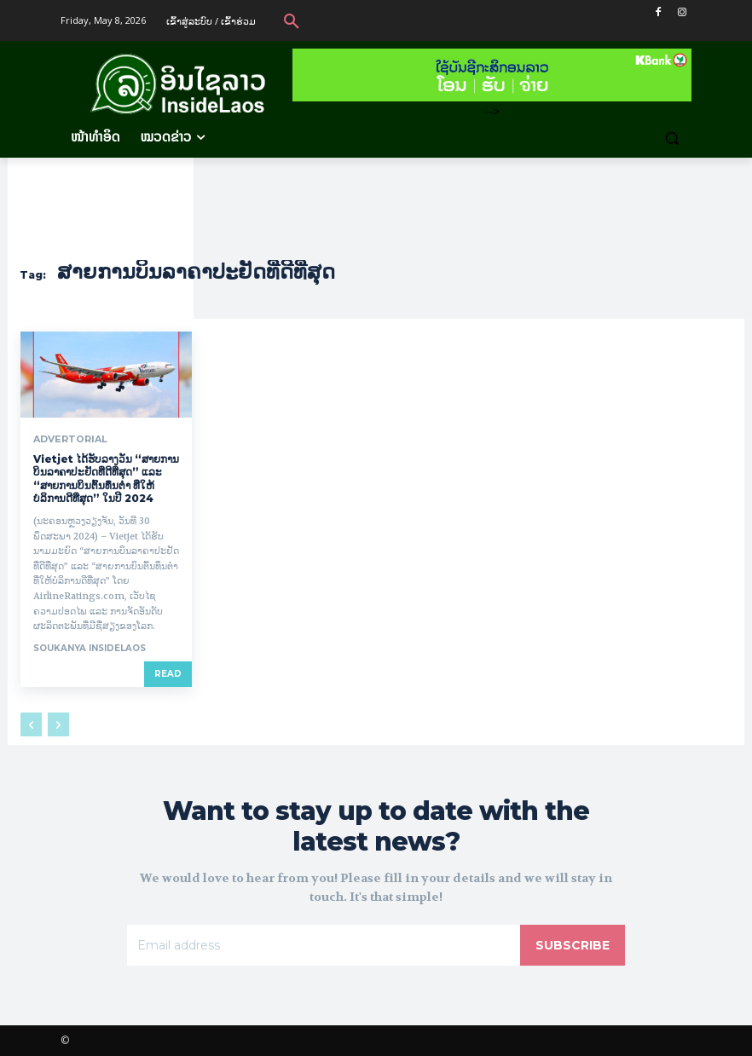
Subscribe (572, 945)
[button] (291, 20)
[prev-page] (31, 724)
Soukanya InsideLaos (89, 648)
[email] (323, 945)
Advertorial (67, 439)
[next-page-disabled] (58, 724)
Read (168, 673)
